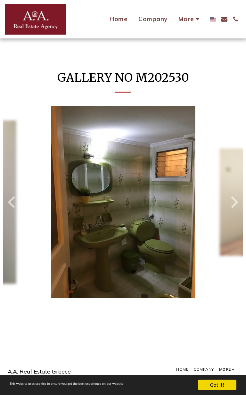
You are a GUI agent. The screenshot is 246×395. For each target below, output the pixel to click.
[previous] (12, 202)
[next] (233, 202)
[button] (224, 19)
